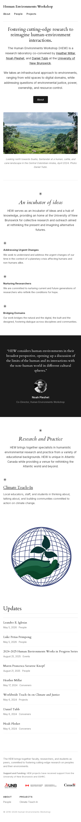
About (6, 13)
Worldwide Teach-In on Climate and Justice (31, 695)
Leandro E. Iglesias (15, 623)
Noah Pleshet (15, 58)
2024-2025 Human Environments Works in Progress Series (40, 651)
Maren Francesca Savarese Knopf (24, 666)
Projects (31, 13)
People (18, 13)
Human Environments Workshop (28, 6)
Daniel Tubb (40, 58)
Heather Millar (65, 53)
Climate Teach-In (18, 487)
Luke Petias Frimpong (17, 637)
